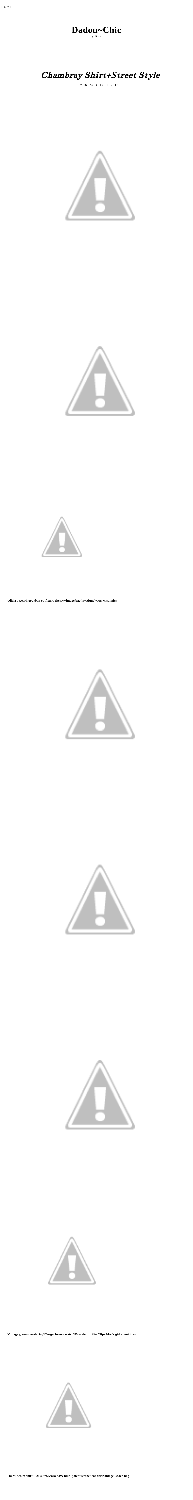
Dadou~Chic (96, 30)
